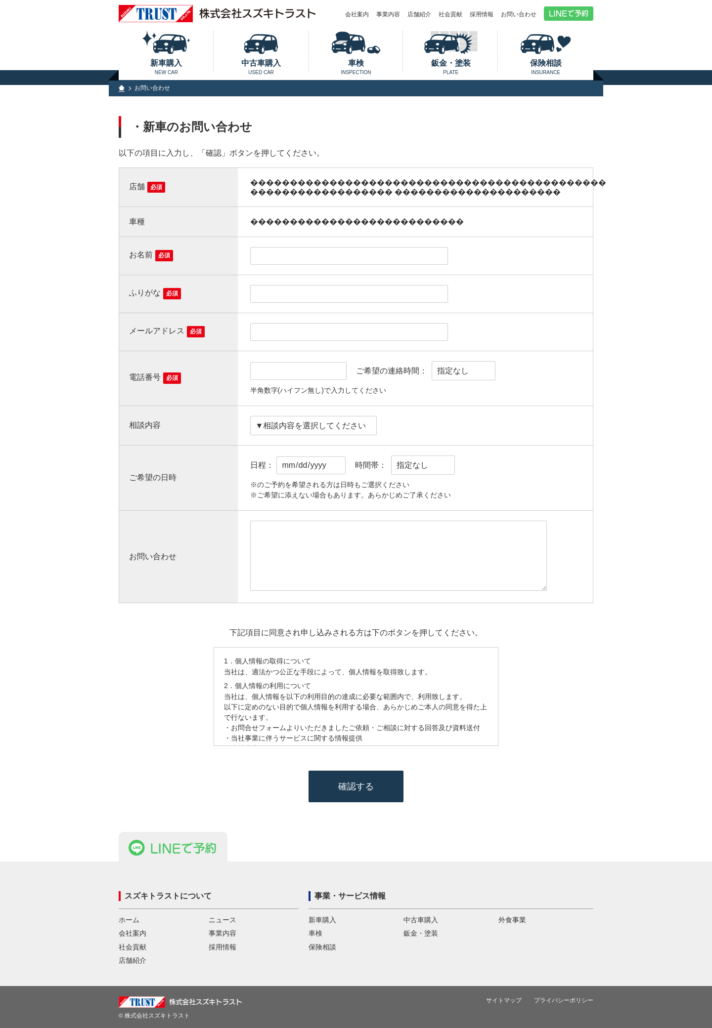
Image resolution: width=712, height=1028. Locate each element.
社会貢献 (450, 14)
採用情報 (481, 14)
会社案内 (357, 14)
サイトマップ (504, 1000)
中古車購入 (261, 67)
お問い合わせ (518, 14)
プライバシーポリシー (563, 1000)
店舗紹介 (419, 14)
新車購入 (166, 67)
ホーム (129, 920)
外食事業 (512, 920)
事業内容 (388, 14)
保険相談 (545, 67)
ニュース (222, 920)
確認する (356, 786)
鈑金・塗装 (450, 67)
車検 (356, 67)
